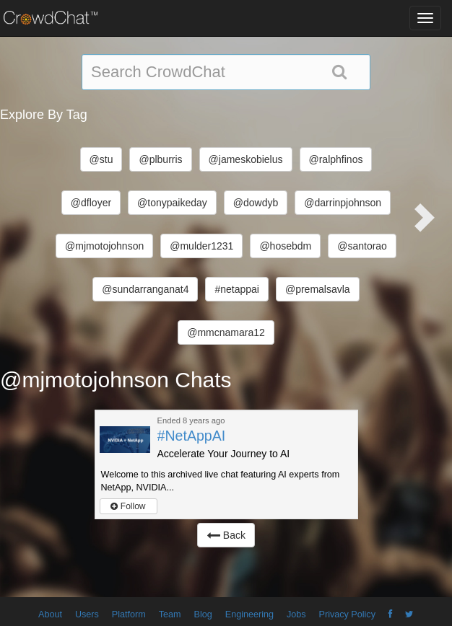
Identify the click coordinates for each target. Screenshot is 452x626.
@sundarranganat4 (145, 289)
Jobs (296, 614)
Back (226, 535)
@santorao (362, 246)
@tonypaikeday (172, 202)
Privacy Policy (347, 614)
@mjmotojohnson (104, 246)
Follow (127, 506)
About (50, 614)
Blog (203, 614)
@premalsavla (317, 289)
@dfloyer (91, 202)
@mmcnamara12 (226, 332)
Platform (129, 614)
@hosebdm (285, 246)
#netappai (236, 289)
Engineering (249, 614)
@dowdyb (255, 202)
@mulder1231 (201, 246)
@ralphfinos (336, 159)
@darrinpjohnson (342, 202)
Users (87, 614)
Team (170, 614)
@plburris (160, 159)
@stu (101, 159)
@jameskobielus (246, 159)
